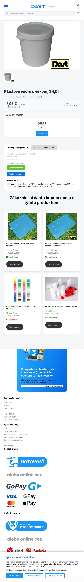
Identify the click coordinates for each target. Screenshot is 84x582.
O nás (6, 429)
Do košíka (42, 133)
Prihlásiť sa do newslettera (53, 386)
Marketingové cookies (56, 570)
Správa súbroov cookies (13, 440)
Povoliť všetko (14, 576)
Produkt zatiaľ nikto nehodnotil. (31, 97)
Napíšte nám (8, 446)
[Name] (78, 13)
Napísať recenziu (16, 174)
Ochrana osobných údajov (14, 437)
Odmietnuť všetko (55, 576)
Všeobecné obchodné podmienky (17, 434)
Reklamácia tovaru (11, 443)
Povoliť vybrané (34, 576)
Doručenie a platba (11, 431)
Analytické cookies (36, 570)
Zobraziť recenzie (16, 168)
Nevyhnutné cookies (16, 570)
